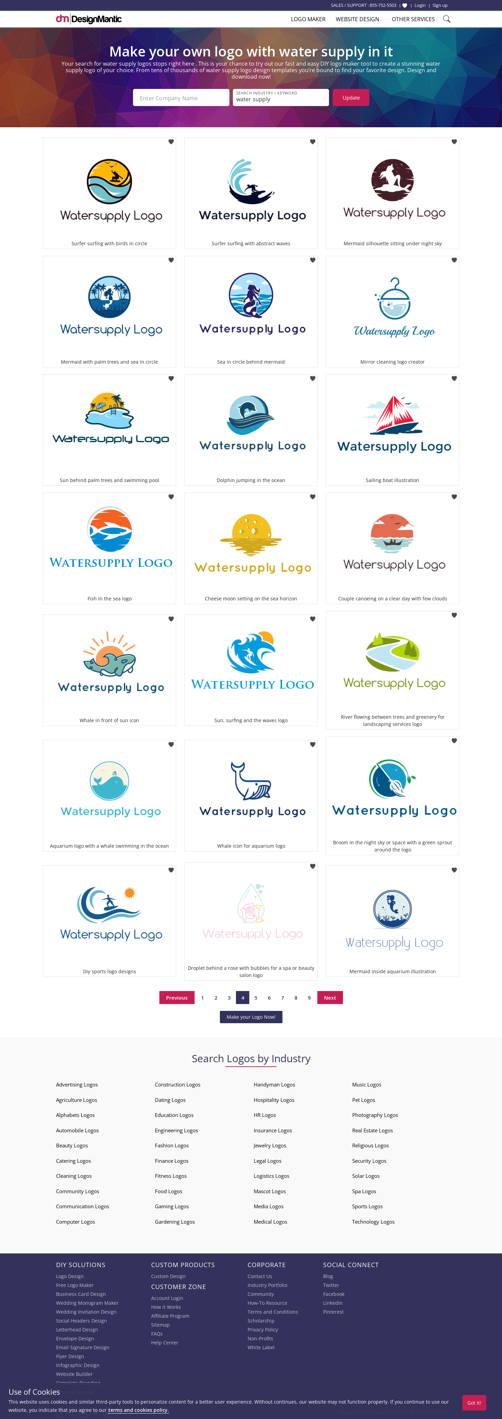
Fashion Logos (172, 1144)
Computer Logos (75, 1221)
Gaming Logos (172, 1205)
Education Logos (174, 1114)
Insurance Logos (273, 1129)
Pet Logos (363, 1099)
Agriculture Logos (76, 1099)
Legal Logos (267, 1160)
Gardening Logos (175, 1221)
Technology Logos (373, 1221)
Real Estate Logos (372, 1129)
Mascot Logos (270, 1190)
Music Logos (366, 1083)
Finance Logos (171, 1160)
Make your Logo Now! (251, 1016)
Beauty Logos (72, 1144)
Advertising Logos (77, 1083)
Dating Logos (170, 1099)
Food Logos (168, 1190)
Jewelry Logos (270, 1144)
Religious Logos (370, 1144)
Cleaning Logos (74, 1175)
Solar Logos (366, 1175)
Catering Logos (73, 1160)
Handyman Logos (274, 1083)
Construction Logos (177, 1083)
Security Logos (369, 1160)
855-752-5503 (383, 5)
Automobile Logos (77, 1129)
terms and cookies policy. (138, 1410)
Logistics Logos (271, 1175)
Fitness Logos (171, 1175)
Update (351, 97)
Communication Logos (82, 1205)
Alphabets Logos (75, 1114)
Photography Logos (375, 1114)
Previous (177, 996)
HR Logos (265, 1114)
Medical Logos (270, 1221)
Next (330, 996)
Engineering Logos (176, 1129)
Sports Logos (367, 1205)
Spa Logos (364, 1190)
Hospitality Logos (274, 1099)
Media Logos (268, 1205)
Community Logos (77, 1190)
